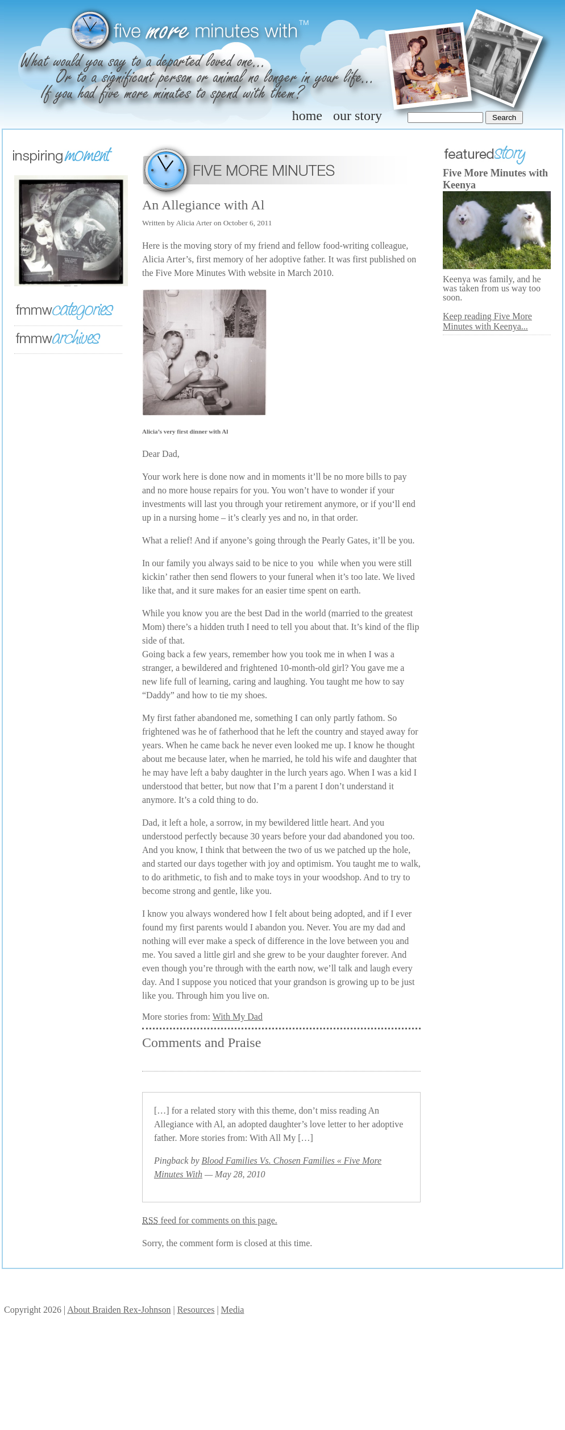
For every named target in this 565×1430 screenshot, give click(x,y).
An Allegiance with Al (203, 204)
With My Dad (238, 1016)
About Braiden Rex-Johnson (119, 1309)
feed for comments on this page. (209, 1220)
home (307, 115)
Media (232, 1309)
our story (357, 115)
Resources (196, 1309)
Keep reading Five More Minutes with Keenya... (487, 321)
